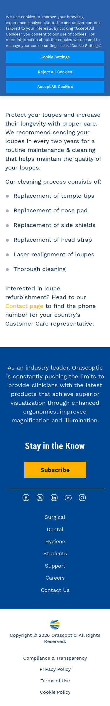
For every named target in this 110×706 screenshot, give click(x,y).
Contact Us (55, 590)
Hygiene (55, 541)
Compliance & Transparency (55, 658)
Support (55, 566)
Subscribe (55, 469)
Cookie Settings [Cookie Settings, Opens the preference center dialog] (55, 57)
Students (55, 553)
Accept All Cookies (54, 86)
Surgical (55, 517)
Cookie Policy (55, 692)
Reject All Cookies (55, 72)
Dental (55, 529)
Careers (55, 578)
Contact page (24, 305)
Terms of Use (55, 680)
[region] (55, 48)
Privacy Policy (55, 669)
